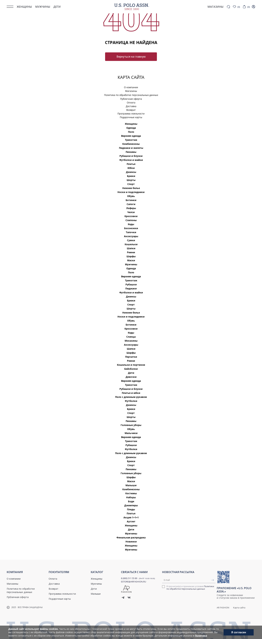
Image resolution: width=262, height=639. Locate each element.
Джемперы (131, 505)
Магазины (131, 91)
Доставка (131, 106)
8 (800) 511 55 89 (129, 578)
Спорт (131, 184)
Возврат (131, 109)
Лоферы (131, 208)
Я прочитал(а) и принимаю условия (190, 587)
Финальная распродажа (131, 537)
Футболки (131, 401)
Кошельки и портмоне (131, 364)
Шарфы (131, 256)
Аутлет (131, 521)
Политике (201, 635)
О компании (131, 87)
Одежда (131, 127)
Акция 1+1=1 (131, 517)
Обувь (131, 196)
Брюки (131, 176)
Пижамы (131, 151)
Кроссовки (131, 216)
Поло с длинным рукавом (131, 396)
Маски (131, 260)
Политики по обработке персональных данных (190, 587)
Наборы (131, 497)
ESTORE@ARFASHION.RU (133, 581)
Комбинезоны (131, 143)
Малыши (131, 485)
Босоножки (131, 228)
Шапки (131, 248)
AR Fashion (223, 607)
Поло (131, 131)
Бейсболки (131, 368)
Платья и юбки (131, 392)
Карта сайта (239, 607)
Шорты (131, 180)
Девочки (131, 376)
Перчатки (131, 356)
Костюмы (131, 493)
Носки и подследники (131, 192)
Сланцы (131, 336)
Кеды (131, 224)
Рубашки (131, 284)
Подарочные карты (131, 117)
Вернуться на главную (131, 56)
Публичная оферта (131, 98)
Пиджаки (131, 288)
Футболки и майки (131, 160)
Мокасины (131, 340)
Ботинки (131, 200)
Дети (57, 7)
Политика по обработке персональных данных (131, 95)
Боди (131, 501)
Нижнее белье (131, 188)
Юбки (131, 168)
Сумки (131, 240)
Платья (131, 164)
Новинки (131, 541)
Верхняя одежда (131, 135)
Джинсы (131, 172)
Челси (131, 212)
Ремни (131, 252)
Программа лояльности (131, 113)
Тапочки (131, 232)
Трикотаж (131, 139)
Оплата (131, 102)
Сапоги (131, 204)
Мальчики (131, 433)
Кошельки (131, 244)
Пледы (131, 509)
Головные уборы (131, 425)
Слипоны (131, 220)
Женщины (24, 7)
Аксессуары (131, 236)
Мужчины (42, 7)
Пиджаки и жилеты (131, 147)
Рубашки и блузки (131, 155)
